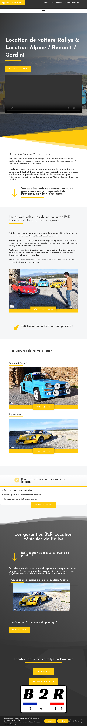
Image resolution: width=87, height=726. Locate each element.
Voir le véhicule (43, 407)
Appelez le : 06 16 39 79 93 (12, 2)
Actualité (59, 3)
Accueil (45, 3)
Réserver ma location (18, 69)
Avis (52, 3)
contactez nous (19, 630)
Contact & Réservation (73, 3)
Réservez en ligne (43, 682)
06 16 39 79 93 (43, 672)
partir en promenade (43, 504)
